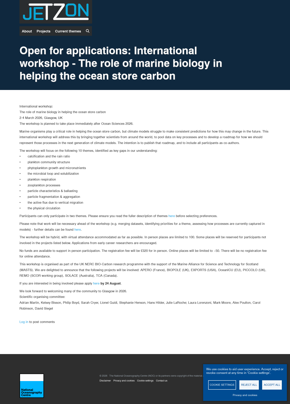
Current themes (68, 31)
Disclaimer (105, 380)
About (27, 31)
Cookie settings (145, 380)
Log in (23, 322)
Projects (43, 31)
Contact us (161, 380)
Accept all (272, 384)
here (171, 216)
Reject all (249, 384)
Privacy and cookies (124, 380)
